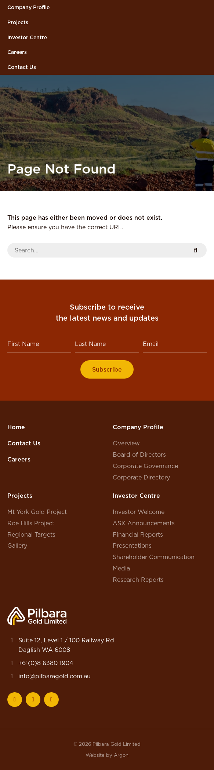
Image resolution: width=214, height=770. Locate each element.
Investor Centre (27, 37)
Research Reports (138, 580)
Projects (17, 22)
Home (16, 427)
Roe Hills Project (30, 523)
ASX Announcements (144, 523)
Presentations (132, 545)
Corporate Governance (145, 466)
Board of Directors (139, 454)
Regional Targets (31, 534)
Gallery (17, 545)
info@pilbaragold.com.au (54, 676)
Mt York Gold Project (37, 512)
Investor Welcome (138, 512)
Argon (121, 755)
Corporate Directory (141, 477)
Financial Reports (138, 534)
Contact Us (21, 67)
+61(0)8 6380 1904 (45, 663)
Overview (126, 443)
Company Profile (28, 7)
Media (121, 568)
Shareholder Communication (154, 557)
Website (95, 755)
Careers (17, 52)
